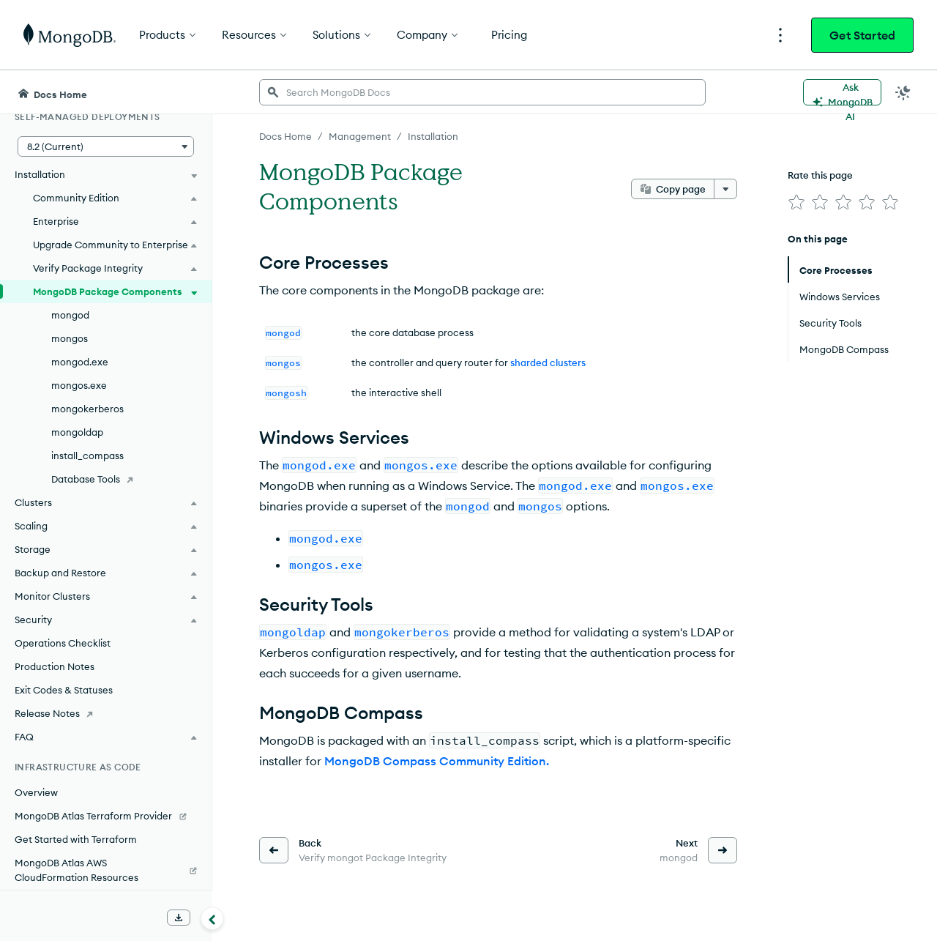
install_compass (87, 455)
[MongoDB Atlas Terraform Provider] (106, 815)
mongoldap (77, 432)
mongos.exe (79, 385)
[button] (106, 146)
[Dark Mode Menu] (903, 92)
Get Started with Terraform (76, 839)
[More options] (725, 189)
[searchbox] (482, 92)
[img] (796, 202)
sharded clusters (548, 362)
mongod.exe (79, 362)
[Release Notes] (106, 713)
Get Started (862, 35)
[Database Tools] (106, 479)
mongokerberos (87, 408)
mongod (70, 315)
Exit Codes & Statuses (64, 690)
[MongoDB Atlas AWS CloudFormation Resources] (106, 870)
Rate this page (820, 175)
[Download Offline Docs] (178, 918)
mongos (69, 338)
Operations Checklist (63, 643)
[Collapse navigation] (212, 918)
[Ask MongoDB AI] (842, 92)
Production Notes (54, 666)
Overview (36, 792)
